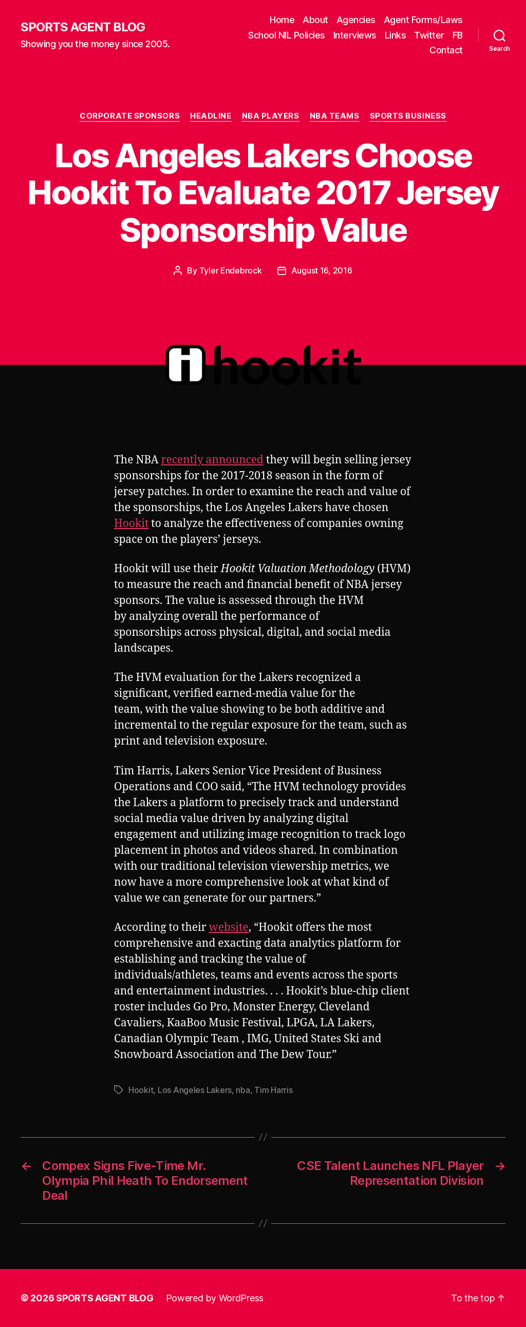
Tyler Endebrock (230, 270)
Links (395, 35)
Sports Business (408, 116)
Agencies (355, 19)
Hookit (131, 524)
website (229, 927)
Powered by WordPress (215, 1298)
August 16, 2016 (321, 270)
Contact (446, 50)
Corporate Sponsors (130, 116)
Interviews (355, 35)
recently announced (212, 460)
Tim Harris (273, 1090)
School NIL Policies (286, 35)
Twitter (429, 35)
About (315, 19)
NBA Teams (335, 116)
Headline (210, 116)
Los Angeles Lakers (195, 1090)
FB (458, 35)
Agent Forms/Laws (423, 19)
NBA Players (270, 116)
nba (243, 1090)
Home (282, 19)
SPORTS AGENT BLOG (83, 27)
